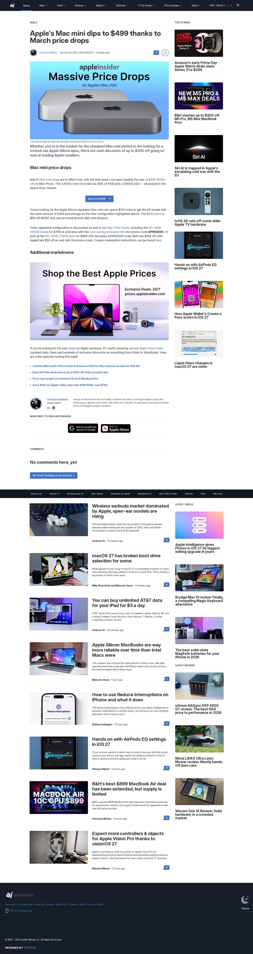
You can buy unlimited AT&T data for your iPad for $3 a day (127, 602)
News (26, 5)
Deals (50, 904)
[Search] (238, 5)
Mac (43, 5)
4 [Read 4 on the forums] (166, 768)
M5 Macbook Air (75, 493)
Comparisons (24, 904)
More (196, 5)
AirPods (122, 5)
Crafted (30, 947)
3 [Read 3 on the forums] (166, 629)
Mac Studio (97, 493)
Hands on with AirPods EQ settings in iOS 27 (129, 741)
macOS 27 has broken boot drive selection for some (126, 558)
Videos (73, 904)
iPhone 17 (54, 493)
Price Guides (173, 5)
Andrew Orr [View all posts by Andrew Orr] (98, 541)
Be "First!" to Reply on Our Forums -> (54, 475)
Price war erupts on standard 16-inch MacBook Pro (65, 378)
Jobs (82, 904)
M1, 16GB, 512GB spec (60, 236)
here (158, 240)
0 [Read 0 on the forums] (166, 540)
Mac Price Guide (118, 227)
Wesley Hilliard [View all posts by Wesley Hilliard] (100, 769)
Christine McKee (48, 52)
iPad (61, 5)
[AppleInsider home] (12, 5)
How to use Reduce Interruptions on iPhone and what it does (130, 697)
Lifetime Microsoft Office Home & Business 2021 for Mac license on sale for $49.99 (86, 366)
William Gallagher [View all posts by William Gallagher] (102, 724)
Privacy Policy (95, 904)
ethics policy (97, 141)
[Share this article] (165, 52)
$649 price (154, 214)
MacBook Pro (144, 493)
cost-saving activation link (107, 232)
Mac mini (217, 493)
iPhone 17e (36, 493)
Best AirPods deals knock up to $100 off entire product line (70, 372)
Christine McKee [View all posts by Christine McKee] (101, 819)
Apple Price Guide (151, 348)
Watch (101, 5)
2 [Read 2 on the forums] (166, 723)
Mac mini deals (49, 179)
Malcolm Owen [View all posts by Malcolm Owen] (100, 680)
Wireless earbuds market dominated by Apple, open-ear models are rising (130, 511)
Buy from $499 (97, 198)
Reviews (10, 904)
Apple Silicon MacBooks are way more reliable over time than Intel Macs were (126, 650)
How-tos (39, 904)
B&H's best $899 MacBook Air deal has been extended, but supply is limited (129, 789)
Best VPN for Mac (168, 493)
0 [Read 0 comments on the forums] (156, 52)
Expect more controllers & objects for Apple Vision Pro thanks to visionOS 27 (128, 838)
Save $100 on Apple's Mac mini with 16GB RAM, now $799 (70, 385)
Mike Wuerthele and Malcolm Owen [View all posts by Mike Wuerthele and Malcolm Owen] (112, 585)
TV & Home (146, 5)
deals (72, 348)
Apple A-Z (61, 904)
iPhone (80, 5)
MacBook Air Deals (120, 493)
